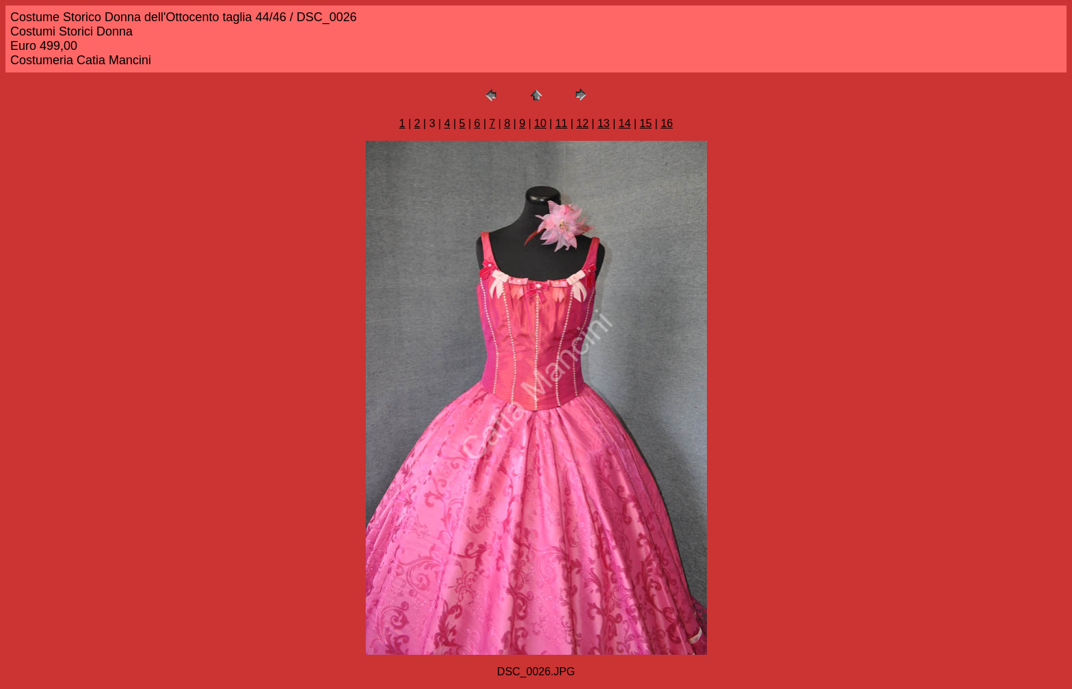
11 (561, 123)
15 (646, 123)
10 (540, 123)
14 (625, 123)
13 (604, 123)
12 (582, 123)
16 (666, 123)
